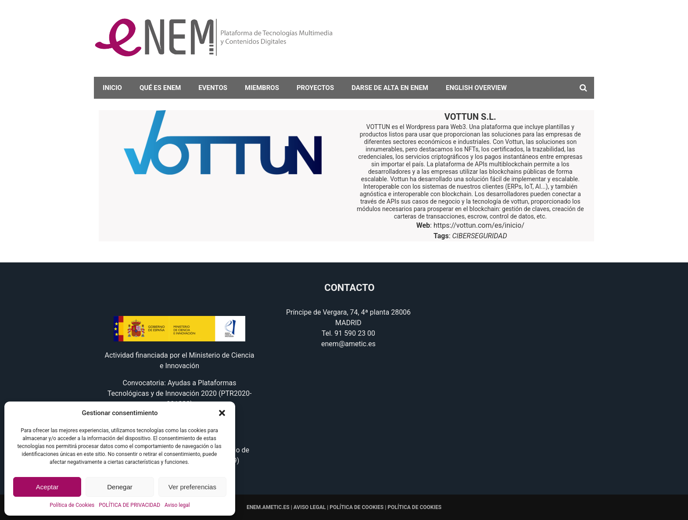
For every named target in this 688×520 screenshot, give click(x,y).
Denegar (120, 487)
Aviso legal (177, 505)
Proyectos (315, 88)
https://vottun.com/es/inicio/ (479, 225)
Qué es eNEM (160, 88)
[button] (222, 413)
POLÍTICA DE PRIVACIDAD (129, 505)
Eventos (212, 88)
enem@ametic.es (348, 344)
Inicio (112, 88)
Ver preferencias (192, 487)
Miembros (262, 88)
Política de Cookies (72, 505)
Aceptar (47, 487)
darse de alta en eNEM (389, 88)
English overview (476, 88)
